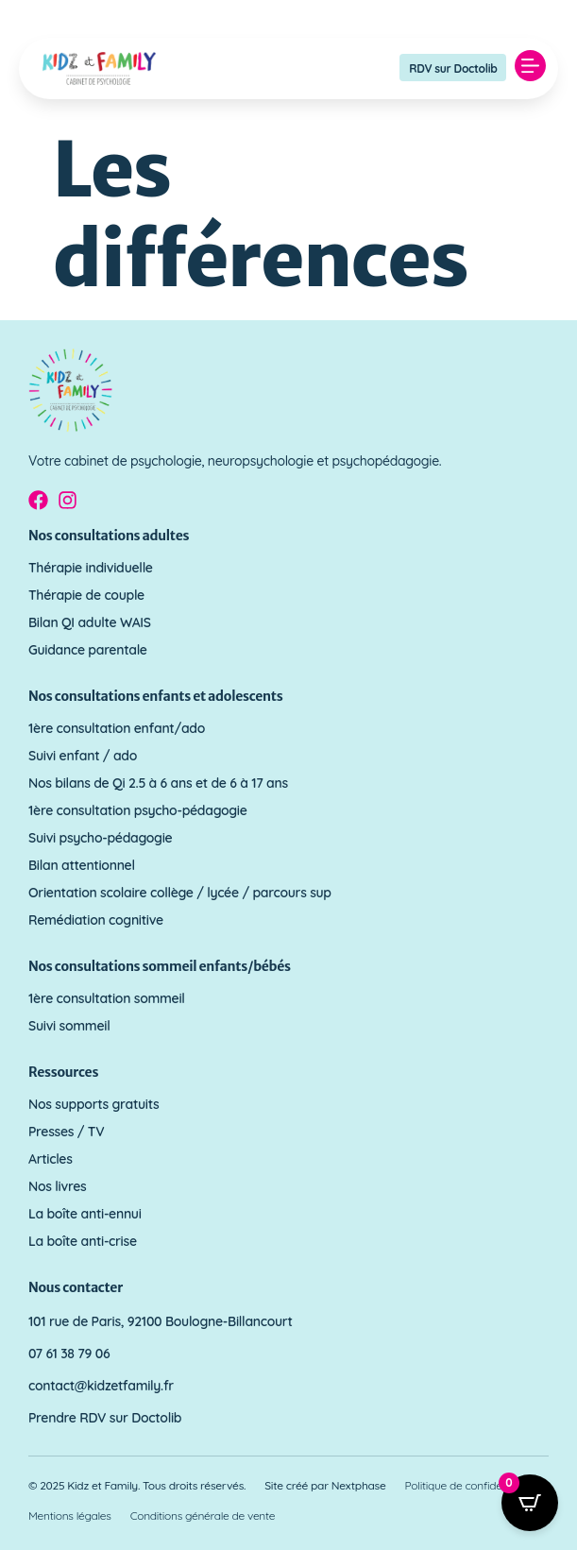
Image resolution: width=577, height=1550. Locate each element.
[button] (529, 68)
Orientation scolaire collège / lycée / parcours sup (179, 892)
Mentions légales (69, 1515)
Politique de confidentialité (470, 1485)
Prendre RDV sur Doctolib (104, 1417)
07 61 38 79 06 (69, 1353)
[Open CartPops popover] (529, 1502)
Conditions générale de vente (203, 1515)
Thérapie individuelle (90, 567)
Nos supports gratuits (94, 1104)
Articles (50, 1158)
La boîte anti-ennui (85, 1213)
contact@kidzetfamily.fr (101, 1385)
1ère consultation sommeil (106, 998)
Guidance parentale (87, 649)
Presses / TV (66, 1131)
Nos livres (57, 1186)
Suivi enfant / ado (82, 755)
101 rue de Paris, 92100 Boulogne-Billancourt (160, 1321)
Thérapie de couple (86, 595)
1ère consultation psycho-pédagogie (137, 810)
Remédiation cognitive (95, 919)
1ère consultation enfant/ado (116, 728)
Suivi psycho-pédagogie (100, 837)
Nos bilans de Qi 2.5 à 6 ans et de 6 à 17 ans (158, 783)
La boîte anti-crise (82, 1241)
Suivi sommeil (69, 1025)
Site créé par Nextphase (324, 1485)
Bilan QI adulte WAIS (89, 622)
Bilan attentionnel (81, 865)
